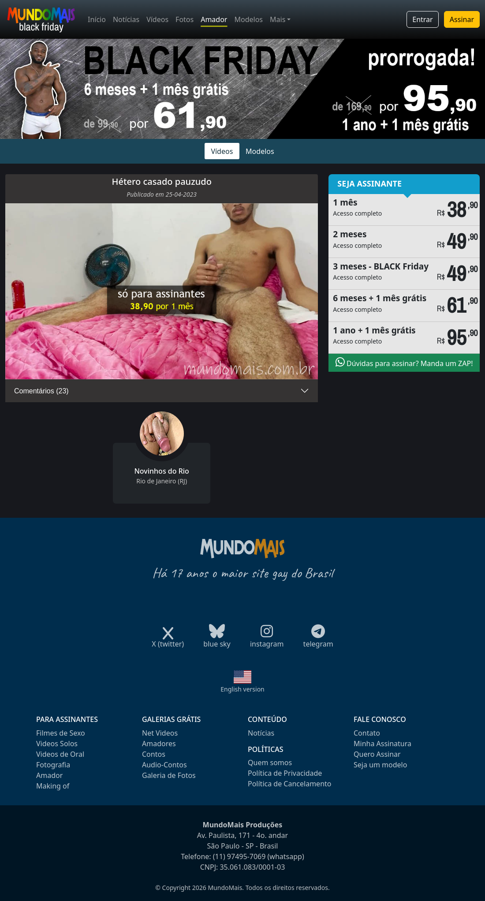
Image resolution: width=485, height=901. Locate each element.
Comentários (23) (41, 391)
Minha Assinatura (382, 743)
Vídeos (157, 19)
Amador (214, 19)
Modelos (248, 19)
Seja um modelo (380, 765)
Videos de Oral (60, 754)
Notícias (126, 19)
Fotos (184, 19)
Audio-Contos (164, 765)
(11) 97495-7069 (239, 856)
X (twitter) (168, 641)
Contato (367, 733)
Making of (52, 786)
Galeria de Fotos (169, 775)
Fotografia (53, 765)
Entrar (422, 19)
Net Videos (160, 733)
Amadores (159, 743)
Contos (153, 754)
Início (97, 19)
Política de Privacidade (285, 773)
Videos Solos (57, 743)
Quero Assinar (377, 754)
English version (242, 689)
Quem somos (270, 762)
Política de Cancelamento (289, 784)
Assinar (462, 19)
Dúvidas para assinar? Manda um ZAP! (404, 362)
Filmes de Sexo (60, 733)
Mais (277, 19)
